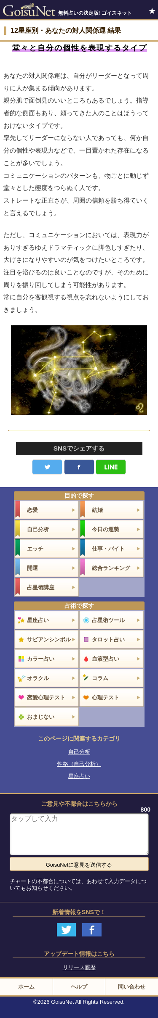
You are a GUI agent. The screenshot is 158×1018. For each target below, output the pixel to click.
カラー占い (40, 659)
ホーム (26, 987)
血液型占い (105, 659)
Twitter (47, 467)
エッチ (35, 549)
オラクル (38, 678)
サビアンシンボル (49, 639)
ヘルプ (79, 987)
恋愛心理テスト (46, 697)
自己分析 (38, 529)
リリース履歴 (79, 967)
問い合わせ (131, 987)
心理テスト (105, 697)
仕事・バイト (108, 549)
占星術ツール (108, 620)
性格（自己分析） (79, 764)
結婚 (97, 510)
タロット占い (108, 639)
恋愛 (32, 510)
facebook (79, 467)
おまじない (40, 717)
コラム (100, 678)
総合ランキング (111, 568)
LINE (111, 467)
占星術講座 (40, 587)
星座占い (38, 620)
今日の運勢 (105, 529)
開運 (32, 568)
